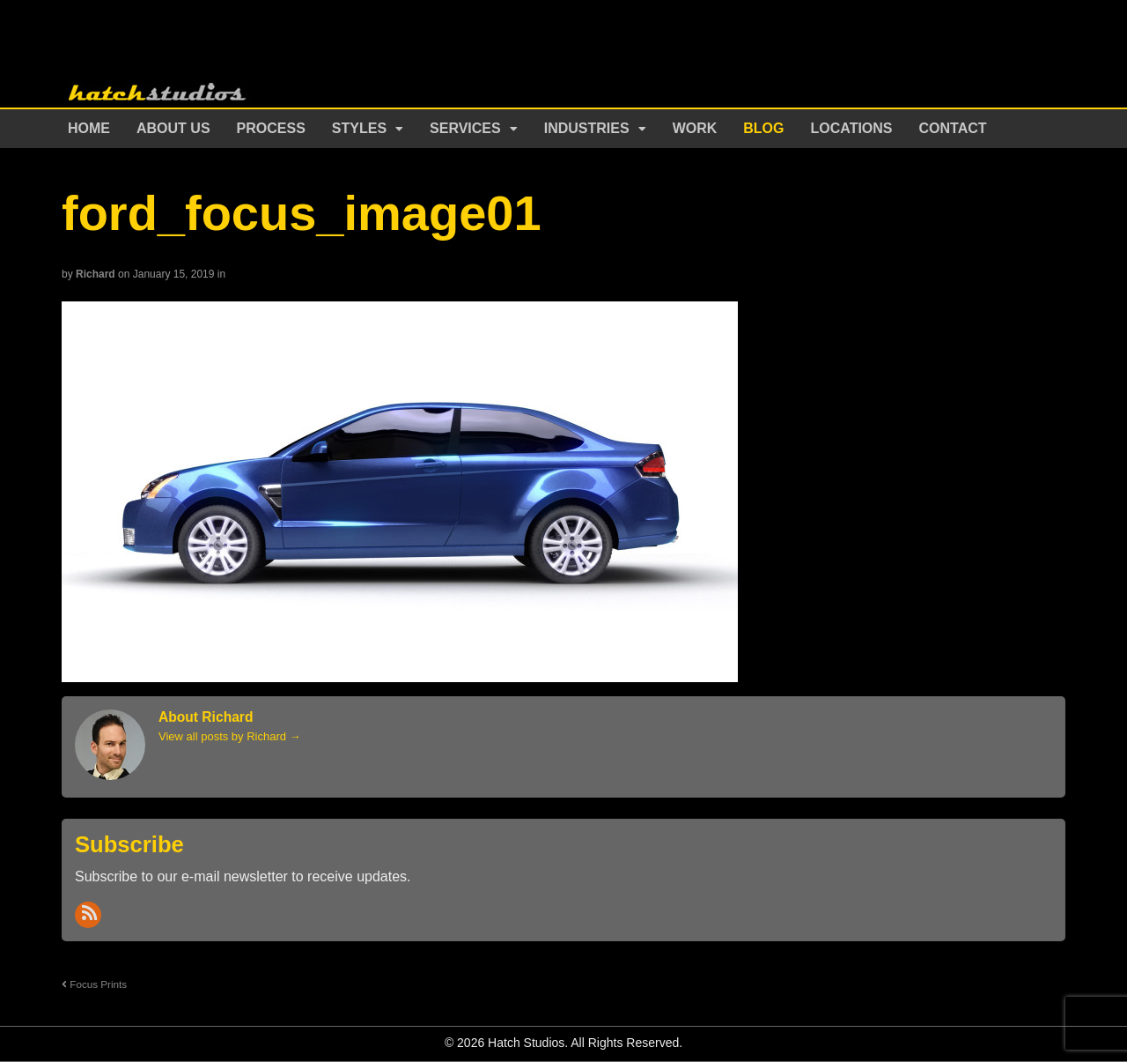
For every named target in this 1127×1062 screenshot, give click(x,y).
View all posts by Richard (229, 736)
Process (271, 128)
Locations (852, 128)
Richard (95, 274)
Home (89, 128)
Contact (953, 128)
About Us (173, 128)
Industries (587, 128)
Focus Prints (94, 984)
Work (695, 128)
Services (465, 128)
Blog (763, 128)
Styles (359, 128)
